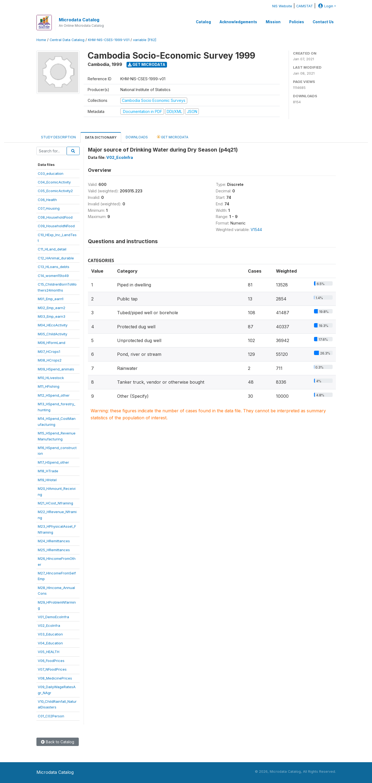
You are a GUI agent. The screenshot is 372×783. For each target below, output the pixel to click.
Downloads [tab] (137, 137)
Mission (273, 22)
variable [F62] (144, 40)
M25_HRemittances (54, 550)
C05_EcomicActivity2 (55, 191)
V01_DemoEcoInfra (53, 617)
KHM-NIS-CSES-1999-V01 (108, 40)
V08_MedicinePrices (55, 678)
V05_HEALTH (48, 652)
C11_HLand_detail (52, 249)
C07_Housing (49, 208)
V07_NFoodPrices (52, 669)
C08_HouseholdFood (55, 217)
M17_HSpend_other (53, 462)
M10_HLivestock (51, 378)
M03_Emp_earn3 (51, 316)
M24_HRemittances (54, 541)
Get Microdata (146, 64)
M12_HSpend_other (54, 395)
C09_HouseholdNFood (56, 226)
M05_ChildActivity (52, 334)
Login (325, 6)
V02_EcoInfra (49, 625)
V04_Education (50, 643)
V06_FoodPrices (51, 660)
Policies (296, 22)
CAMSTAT (304, 6)
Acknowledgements (238, 22)
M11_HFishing (48, 386)
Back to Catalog (57, 742)
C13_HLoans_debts (53, 267)
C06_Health (47, 200)
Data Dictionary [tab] (101, 137)
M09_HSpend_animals (56, 369)
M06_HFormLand (51, 342)
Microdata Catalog (79, 19)
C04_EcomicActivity (54, 182)
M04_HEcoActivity (52, 325)
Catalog (203, 22)
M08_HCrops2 (50, 360)
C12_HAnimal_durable (56, 258)
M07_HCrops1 (49, 351)
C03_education (50, 173)
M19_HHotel (47, 480)
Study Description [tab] (58, 137)
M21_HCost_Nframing (55, 503)
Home (41, 40)
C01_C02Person (51, 716)
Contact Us (323, 22)
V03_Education (50, 634)
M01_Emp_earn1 (50, 299)
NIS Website (282, 6)
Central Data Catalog (67, 40)
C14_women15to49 (53, 275)
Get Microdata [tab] (172, 137)
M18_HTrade (48, 471)
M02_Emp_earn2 (51, 308)
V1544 (256, 229)
